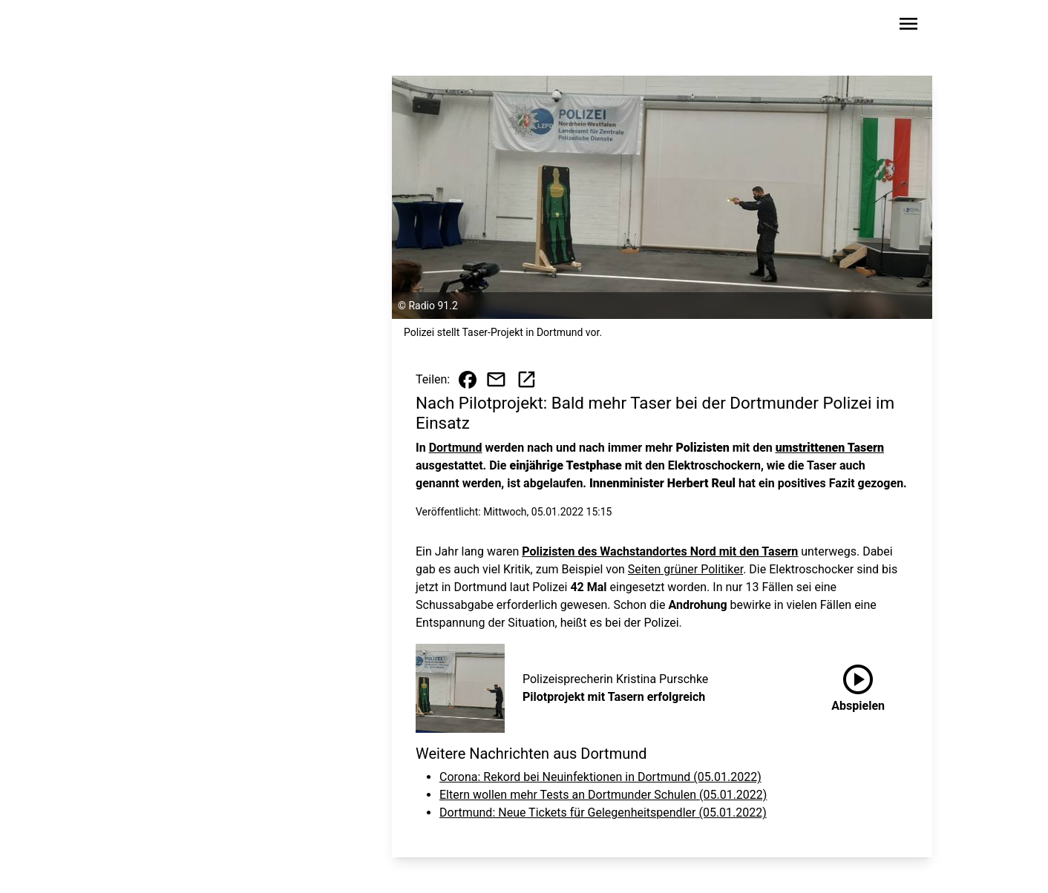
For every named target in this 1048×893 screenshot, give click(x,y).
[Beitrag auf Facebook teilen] (467, 380)
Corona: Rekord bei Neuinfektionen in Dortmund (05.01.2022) (600, 777)
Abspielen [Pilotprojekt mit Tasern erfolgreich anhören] (858, 685)
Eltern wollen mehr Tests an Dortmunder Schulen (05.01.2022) (603, 795)
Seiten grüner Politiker (685, 569)
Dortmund (455, 448)
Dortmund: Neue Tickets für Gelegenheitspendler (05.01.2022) (603, 812)
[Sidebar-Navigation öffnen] (908, 26)
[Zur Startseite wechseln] (163, 26)
